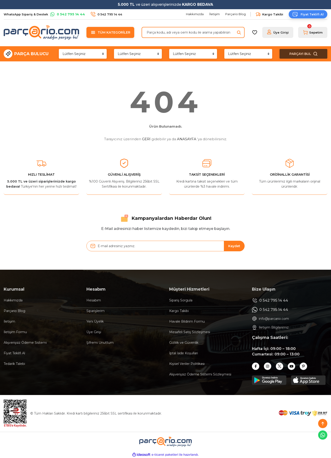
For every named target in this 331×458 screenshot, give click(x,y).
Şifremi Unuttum (100, 343)
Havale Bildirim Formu (187, 321)
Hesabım (93, 300)
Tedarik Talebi (14, 364)
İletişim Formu (15, 332)
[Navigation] (110, 32)
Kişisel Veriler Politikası (187, 364)
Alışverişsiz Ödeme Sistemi (25, 343)
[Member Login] (277, 32)
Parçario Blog (14, 311)
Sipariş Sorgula (180, 300)
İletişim (9, 321)
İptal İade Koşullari (183, 353)
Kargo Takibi (179, 311)
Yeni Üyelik (95, 321)
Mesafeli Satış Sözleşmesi (189, 332)
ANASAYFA (186, 139)
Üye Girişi (93, 332)
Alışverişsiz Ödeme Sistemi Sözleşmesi (200, 374)
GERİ (146, 139)
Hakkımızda (13, 300)
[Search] (193, 32)
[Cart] (312, 32)
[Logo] (41, 32)
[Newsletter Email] (165, 246)
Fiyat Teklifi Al (14, 353)
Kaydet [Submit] (234, 246)
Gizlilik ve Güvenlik (183, 343)
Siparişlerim (95, 311)
